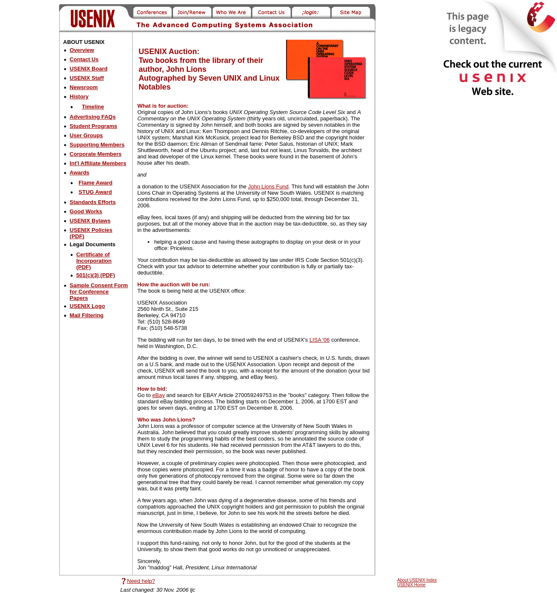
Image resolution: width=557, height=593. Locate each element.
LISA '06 (319, 340)
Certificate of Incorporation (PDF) (94, 260)
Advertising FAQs (93, 117)
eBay (158, 395)
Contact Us (84, 59)
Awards (79, 172)
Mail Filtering (86, 315)
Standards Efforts (93, 202)
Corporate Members (96, 154)
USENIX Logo (87, 306)
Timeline (93, 106)
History (79, 96)
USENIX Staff (87, 78)
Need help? (141, 581)
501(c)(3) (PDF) (95, 275)
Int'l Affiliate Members (98, 163)
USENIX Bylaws (90, 221)
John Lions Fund (268, 186)
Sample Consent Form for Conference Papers (99, 291)
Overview (82, 50)
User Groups (86, 135)
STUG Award (95, 192)
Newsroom (83, 87)
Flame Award (95, 183)
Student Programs (93, 126)
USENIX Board (89, 68)
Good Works (86, 211)
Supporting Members (97, 144)
